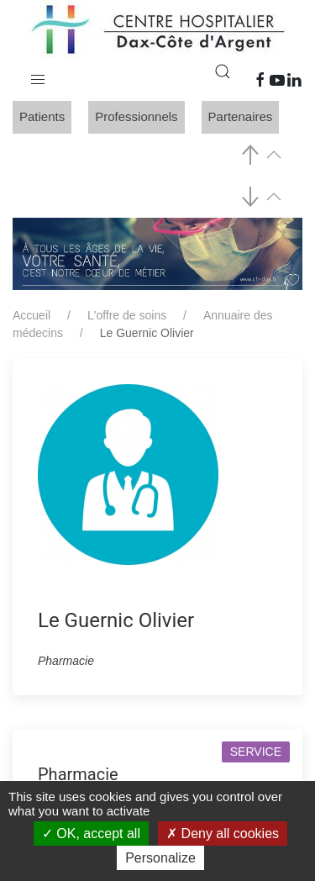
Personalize (160, 858)
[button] (37, 75)
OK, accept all (91, 833)
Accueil (31, 315)
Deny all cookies (222, 833)
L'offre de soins (126, 315)
